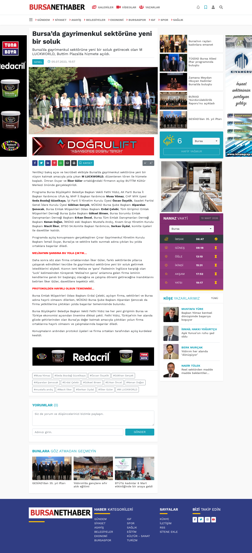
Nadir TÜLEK (190, 365)
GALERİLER (103, 7)
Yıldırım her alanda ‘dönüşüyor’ (194, 353)
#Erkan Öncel (113, 382)
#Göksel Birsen (92, 382)
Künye (164, 519)
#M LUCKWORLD (127, 389)
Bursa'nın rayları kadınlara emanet (201, 43)
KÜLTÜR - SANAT (138, 536)
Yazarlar (149, 7)
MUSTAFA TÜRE (192, 309)
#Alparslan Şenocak (46, 382)
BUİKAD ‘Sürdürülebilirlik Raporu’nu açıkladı (202, 100)
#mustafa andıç (43, 389)
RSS (162, 527)
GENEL (38, 62)
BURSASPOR (136, 19)
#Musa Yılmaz (42, 375)
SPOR (163, 19)
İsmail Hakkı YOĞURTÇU (199, 329)
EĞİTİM (131, 531)
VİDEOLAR (126, 7)
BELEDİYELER (94, 19)
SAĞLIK (177, 19)
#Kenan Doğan (135, 382)
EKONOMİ (116, 19)
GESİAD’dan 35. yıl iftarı (48, 483)
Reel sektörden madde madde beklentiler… (197, 371)
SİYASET (59, 19)
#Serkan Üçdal (85, 389)
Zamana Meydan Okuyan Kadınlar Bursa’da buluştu (200, 81)
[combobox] (206, 141)
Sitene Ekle (169, 531)
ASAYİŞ (75, 19)
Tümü (214, 298)
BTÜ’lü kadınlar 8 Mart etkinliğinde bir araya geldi (134, 484)
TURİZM (132, 540)
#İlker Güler (105, 389)
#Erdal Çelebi (70, 382)
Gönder (140, 431)
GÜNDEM (42, 19)
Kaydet (85, 163)
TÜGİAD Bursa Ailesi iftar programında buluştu (202, 62)
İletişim (166, 523)
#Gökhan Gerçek (123, 375)
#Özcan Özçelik (99, 375)
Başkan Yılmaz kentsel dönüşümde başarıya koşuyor (196, 316)
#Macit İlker (64, 389)
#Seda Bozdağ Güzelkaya (70, 375)
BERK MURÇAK (192, 347)
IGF (152, 19)
